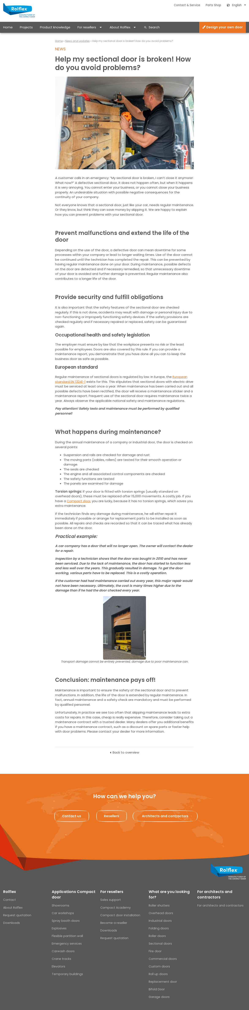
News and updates (77, 41)
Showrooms (60, 905)
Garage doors (159, 997)
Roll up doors (158, 974)
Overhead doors (161, 913)
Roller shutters (159, 905)
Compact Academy (115, 907)
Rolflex (9, 891)
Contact (9, 900)
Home (8, 27)
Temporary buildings (67, 974)
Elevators (58, 966)
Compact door (78, 501)
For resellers (87, 27)
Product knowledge (55, 27)
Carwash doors (63, 951)
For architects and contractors (214, 894)
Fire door (155, 951)
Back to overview (126, 752)
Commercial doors (163, 959)
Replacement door (163, 982)
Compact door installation (120, 915)
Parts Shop (213, 5)
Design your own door (222, 27)
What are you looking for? (169, 894)
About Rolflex (120, 27)
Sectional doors (160, 943)
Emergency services (67, 943)
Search (154, 27)
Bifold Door (157, 989)
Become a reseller (113, 923)
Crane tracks (61, 959)
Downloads (11, 923)
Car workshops (63, 913)
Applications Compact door (73, 894)
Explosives (59, 928)
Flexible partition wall (67, 936)
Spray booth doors (66, 921)
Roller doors (157, 936)
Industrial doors (160, 921)
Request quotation (17, 915)
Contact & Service (187, 5)
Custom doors (159, 966)
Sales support (110, 900)
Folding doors (159, 928)
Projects (26, 27)
